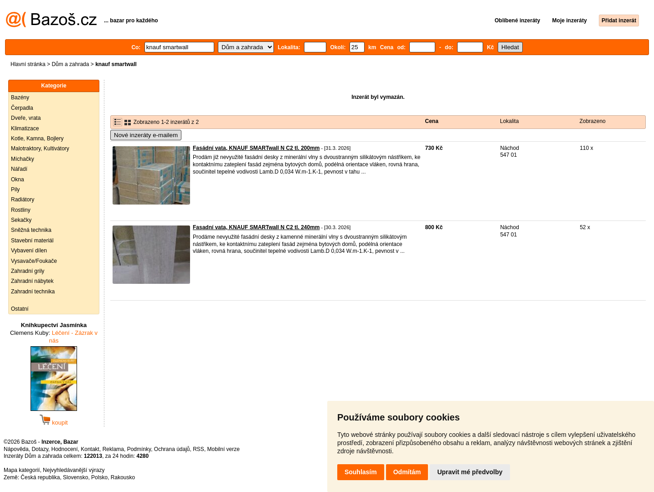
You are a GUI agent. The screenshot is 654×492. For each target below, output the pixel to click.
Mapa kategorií (22, 470)
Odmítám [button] (407, 472)
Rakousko (123, 477)
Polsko (99, 477)
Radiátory (22, 199)
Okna (17, 179)
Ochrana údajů (172, 449)
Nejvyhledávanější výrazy (73, 470)
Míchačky (22, 159)
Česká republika (40, 477)
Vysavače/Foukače (34, 261)
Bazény (20, 97)
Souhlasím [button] (361, 472)
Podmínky (139, 449)
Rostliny (21, 210)
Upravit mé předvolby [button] (469, 472)
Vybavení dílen (29, 250)
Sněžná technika (31, 230)
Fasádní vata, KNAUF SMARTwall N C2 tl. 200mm (256, 148)
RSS (198, 449)
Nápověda (16, 449)
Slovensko (75, 477)
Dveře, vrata (26, 118)
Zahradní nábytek (32, 281)
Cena (431, 121)
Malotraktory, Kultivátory (40, 148)
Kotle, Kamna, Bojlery (37, 138)
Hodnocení (64, 449)
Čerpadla (22, 108)
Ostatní (20, 309)
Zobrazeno (592, 121)
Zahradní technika (33, 291)
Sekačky (21, 220)
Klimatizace (25, 128)
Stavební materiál (32, 240)
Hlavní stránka (28, 64)
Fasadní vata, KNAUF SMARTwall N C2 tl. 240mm (256, 227)
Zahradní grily (27, 271)
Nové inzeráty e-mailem (146, 135)
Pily (15, 189)
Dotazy (39, 449)
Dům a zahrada (70, 64)
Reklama (113, 449)
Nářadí (19, 169)
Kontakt (90, 449)
